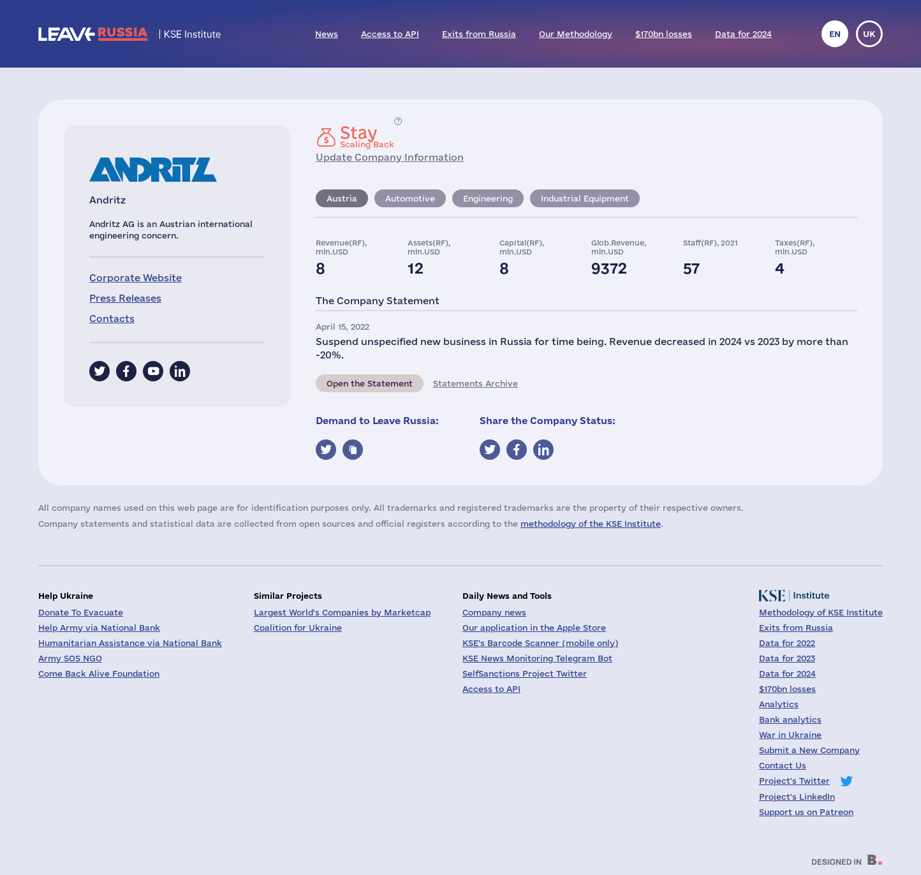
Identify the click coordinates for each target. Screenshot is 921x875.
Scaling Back (367, 136)
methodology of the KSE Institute (590, 523)
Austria (342, 198)
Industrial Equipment (585, 198)
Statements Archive (475, 383)
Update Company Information (390, 157)
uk (869, 33)
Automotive (410, 198)
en (835, 33)
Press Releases (125, 298)
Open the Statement (370, 383)
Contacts (112, 318)
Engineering (488, 198)
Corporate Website (135, 277)
